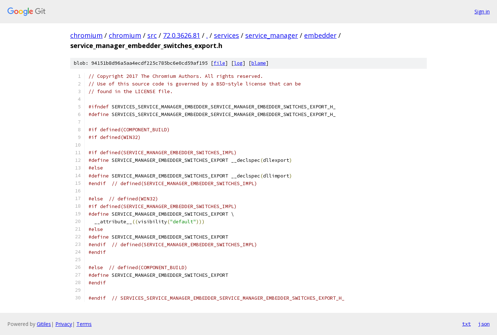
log (238, 63)
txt (466, 323)
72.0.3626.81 (181, 35)
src (152, 35)
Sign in (482, 11)
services (226, 35)
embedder (320, 35)
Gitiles (44, 323)
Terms (84, 323)
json (484, 323)
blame (258, 63)
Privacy (63, 323)
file (219, 63)
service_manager (271, 35)
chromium (86, 35)
